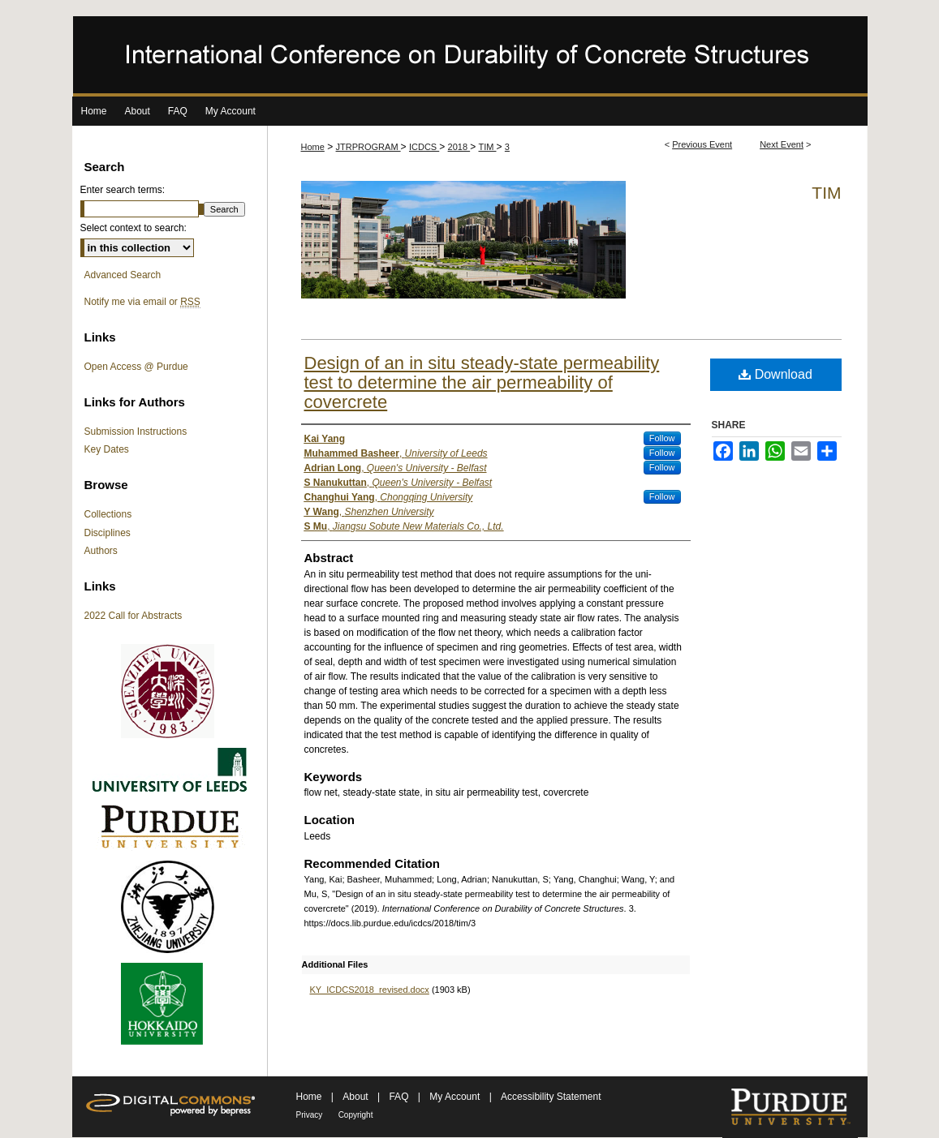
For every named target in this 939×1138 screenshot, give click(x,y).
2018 (459, 147)
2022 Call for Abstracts (133, 615)
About (356, 1096)
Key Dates (106, 449)
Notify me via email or (142, 301)
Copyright (355, 1114)
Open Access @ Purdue (136, 366)
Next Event (781, 144)
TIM (488, 147)
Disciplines (107, 533)
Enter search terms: (123, 189)
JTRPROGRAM (368, 147)
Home (313, 147)
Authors (101, 550)
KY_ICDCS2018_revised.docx (369, 989)
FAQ (400, 1096)
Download (775, 374)
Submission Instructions (135, 431)
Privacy (309, 1114)
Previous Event (702, 144)
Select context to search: (133, 228)
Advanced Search (123, 275)
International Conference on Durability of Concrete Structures (470, 56)
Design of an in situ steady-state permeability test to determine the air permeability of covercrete (482, 382)
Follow (662, 438)
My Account (455, 1096)
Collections (108, 514)
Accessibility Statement (551, 1096)
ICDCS (424, 147)
